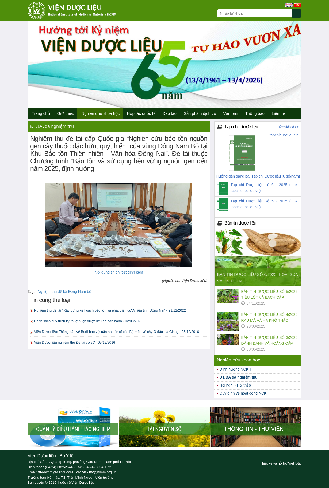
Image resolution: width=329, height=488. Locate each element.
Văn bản (230, 113)
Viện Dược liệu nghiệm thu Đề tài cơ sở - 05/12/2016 (74, 342)
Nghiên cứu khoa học (100, 113)
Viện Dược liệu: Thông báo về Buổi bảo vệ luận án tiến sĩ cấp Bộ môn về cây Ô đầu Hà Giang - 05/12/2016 (116, 332)
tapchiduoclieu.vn (284, 135)
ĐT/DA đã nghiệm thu (239, 377)
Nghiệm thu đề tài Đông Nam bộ (64, 291)
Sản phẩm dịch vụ (200, 113)
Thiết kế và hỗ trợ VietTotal (280, 463)
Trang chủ (41, 113)
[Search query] (254, 13)
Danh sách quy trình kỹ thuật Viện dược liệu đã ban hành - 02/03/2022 (88, 321)
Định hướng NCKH (235, 369)
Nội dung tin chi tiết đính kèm (119, 272)
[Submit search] (299, 16)
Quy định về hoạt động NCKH (244, 393)
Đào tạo (170, 113)
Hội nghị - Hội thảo (235, 385)
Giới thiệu (65, 113)
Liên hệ (278, 113)
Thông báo (255, 113)
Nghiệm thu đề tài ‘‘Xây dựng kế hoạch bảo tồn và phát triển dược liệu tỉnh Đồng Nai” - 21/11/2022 (110, 310)
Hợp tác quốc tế (141, 113)
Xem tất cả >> (288, 127)
